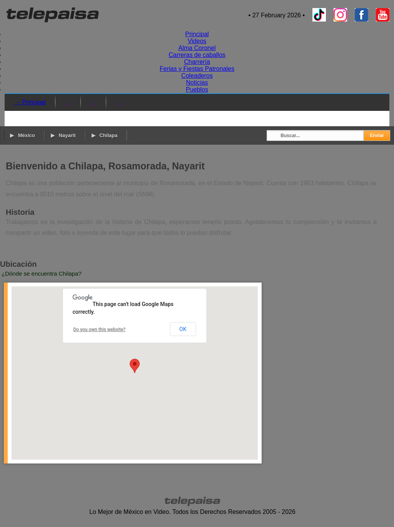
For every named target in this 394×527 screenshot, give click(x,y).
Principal (197, 34)
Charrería (197, 62)
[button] (135, 366)
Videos (197, 41)
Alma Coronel (197, 48)
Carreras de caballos (197, 55)
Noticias (197, 82)
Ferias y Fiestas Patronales (197, 68)
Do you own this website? (99, 329)
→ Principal (30, 102)
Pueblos (197, 89)
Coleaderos (197, 75)
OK (182, 329)
